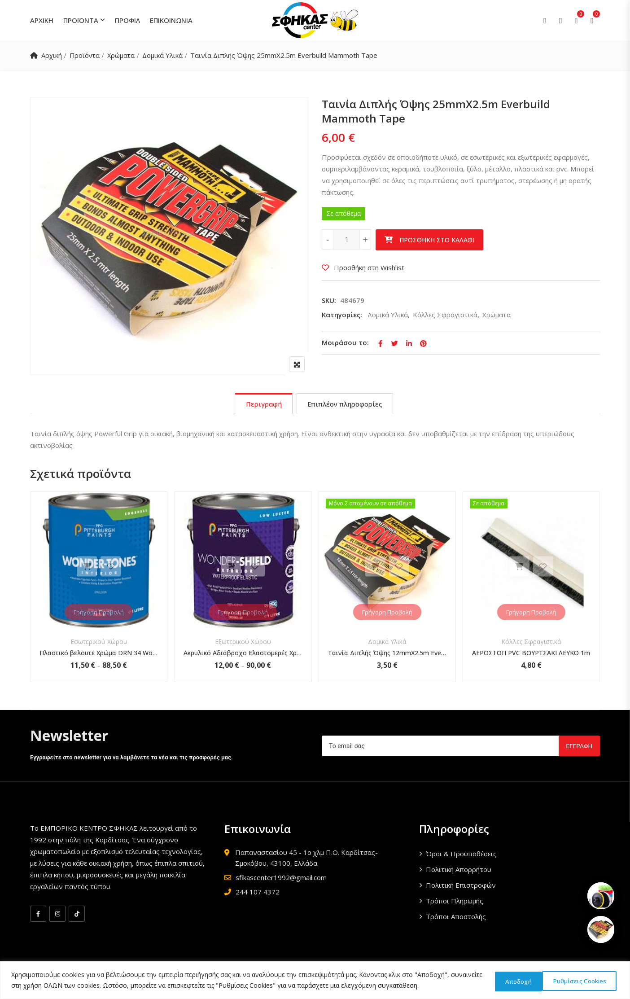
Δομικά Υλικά (165, 55)
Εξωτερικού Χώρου (243, 643)
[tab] (262, 404)
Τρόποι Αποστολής (456, 917)
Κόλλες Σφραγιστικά (445, 314)
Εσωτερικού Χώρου (98, 643)
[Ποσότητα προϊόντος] (346, 239)
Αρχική (51, 55)
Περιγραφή (262, 404)
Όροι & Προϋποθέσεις (461, 854)
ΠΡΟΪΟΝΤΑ (80, 20)
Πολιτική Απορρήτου (458, 870)
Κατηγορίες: (342, 314)
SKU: (329, 300)
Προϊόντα (85, 55)
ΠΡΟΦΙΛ (127, 20)
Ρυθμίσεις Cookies (520, 980)
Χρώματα (123, 55)
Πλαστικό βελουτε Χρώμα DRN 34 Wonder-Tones (98, 653)
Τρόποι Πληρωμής (454, 901)
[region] (315, 980)
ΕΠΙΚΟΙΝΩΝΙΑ (171, 20)
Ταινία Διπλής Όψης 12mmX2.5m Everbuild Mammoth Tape (387, 653)
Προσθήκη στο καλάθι (436, 240)
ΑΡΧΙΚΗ (41, 20)
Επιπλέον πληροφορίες (345, 404)
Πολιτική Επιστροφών (461, 885)
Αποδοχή (592, 980)
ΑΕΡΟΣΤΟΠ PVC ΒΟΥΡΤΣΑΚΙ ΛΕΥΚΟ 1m (531, 653)
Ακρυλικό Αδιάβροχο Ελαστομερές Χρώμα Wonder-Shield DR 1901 (243, 653)
